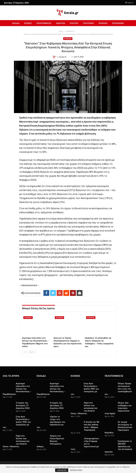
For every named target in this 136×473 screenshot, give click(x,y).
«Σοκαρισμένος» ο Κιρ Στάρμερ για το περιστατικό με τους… (85, 443)
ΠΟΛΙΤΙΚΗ (74, 23)
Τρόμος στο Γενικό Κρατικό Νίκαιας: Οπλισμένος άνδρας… (50, 441)
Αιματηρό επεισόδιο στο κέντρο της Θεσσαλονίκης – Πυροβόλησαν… (17, 388)
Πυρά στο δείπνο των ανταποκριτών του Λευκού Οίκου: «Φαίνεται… (16, 441)
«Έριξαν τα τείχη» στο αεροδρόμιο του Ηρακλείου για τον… (51, 422)
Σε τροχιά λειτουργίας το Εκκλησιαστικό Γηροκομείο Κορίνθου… (118, 427)
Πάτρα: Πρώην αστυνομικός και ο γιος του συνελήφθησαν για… (118, 388)
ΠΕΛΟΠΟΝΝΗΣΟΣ (43, 23)
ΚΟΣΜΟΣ (28, 23)
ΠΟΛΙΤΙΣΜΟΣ (88, 23)
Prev (25, 352)
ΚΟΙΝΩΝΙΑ (67, 39)
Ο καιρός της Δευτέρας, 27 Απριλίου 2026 (23, 405)
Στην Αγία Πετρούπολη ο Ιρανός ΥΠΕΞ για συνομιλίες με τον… (17, 422)
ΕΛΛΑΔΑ (16, 23)
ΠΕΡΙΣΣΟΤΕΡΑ (76, 470)
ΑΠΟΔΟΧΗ (61, 470)
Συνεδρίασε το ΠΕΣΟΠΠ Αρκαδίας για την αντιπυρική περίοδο (118, 446)
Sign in (129, 3)
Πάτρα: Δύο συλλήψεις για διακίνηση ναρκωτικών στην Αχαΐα (118, 408)
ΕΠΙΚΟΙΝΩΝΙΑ (118, 23)
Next (32, 352)
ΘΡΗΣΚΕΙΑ (103, 23)
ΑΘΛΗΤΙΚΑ (60, 23)
